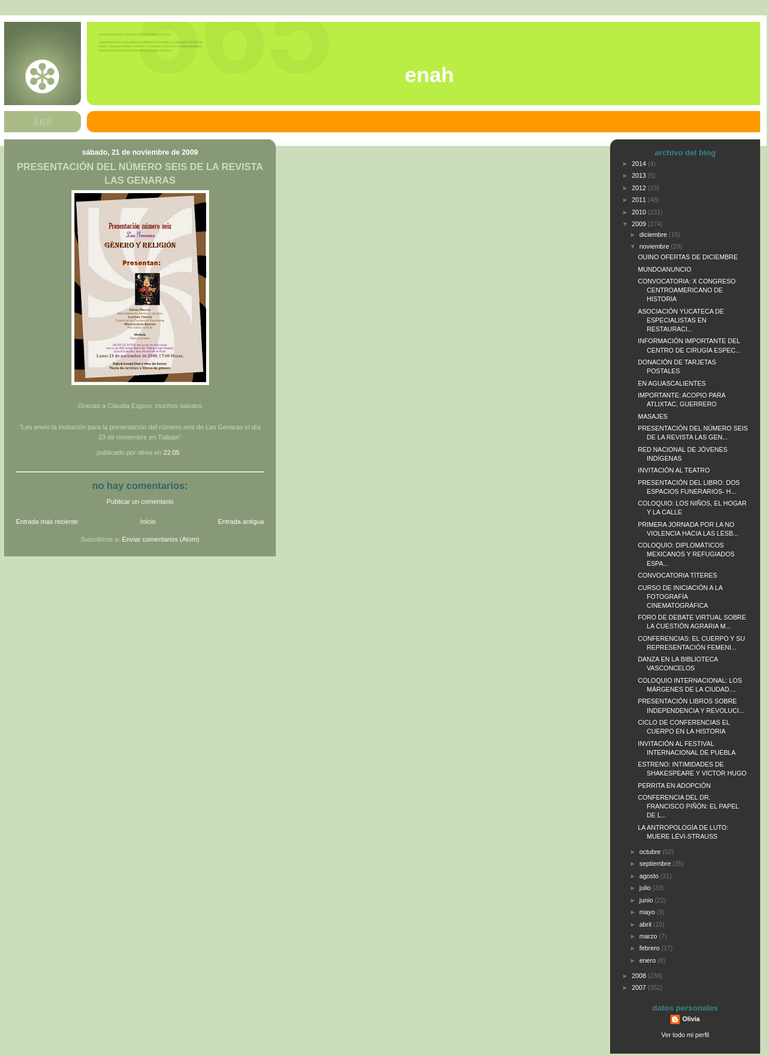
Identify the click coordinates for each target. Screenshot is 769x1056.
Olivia (690, 1018)
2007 (640, 987)
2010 (640, 212)
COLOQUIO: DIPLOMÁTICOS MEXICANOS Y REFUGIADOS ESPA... (686, 554)
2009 (640, 223)
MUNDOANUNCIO (664, 269)
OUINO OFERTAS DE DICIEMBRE (688, 256)
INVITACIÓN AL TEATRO (674, 470)
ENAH (429, 75)
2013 (640, 175)
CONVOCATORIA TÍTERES (677, 575)
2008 (640, 975)
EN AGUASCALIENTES (672, 383)
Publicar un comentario (140, 501)
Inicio (148, 521)
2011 (640, 199)
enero (649, 960)
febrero (651, 947)
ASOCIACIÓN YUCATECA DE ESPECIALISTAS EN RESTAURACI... (681, 320)
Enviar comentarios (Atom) (161, 539)
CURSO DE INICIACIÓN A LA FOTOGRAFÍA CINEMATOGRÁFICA (680, 596)
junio (647, 900)
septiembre (656, 863)
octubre (651, 851)
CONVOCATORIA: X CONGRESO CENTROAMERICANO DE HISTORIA (687, 290)
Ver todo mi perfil (685, 1034)
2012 (640, 187)
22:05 (172, 452)
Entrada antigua (241, 521)
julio (646, 887)
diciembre (654, 234)
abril (646, 924)
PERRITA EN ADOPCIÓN (674, 785)
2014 (640, 163)
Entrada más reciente (47, 521)
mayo (648, 911)
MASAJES (652, 416)
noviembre (655, 246)
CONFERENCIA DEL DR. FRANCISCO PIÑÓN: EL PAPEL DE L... (688, 806)
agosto (650, 875)
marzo (649, 936)
